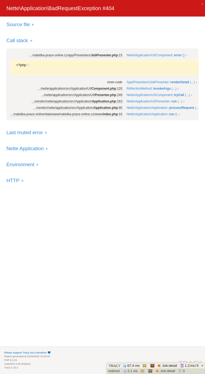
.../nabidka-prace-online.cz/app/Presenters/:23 (76, 55)
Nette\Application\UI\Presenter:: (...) (154, 101)
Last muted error (24, 132)
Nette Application (25, 148)
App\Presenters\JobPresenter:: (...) (161, 82)
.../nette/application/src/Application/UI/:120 (80, 88)
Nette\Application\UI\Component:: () (155, 55)
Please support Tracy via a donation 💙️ (27, 352)
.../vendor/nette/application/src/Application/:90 (77, 108)
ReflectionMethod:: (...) (151, 88)
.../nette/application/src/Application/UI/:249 (81, 95)
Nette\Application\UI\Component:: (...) (158, 95)
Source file (18, 24)
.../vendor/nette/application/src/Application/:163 (77, 101)
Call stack (17, 40)
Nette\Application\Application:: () (152, 114)
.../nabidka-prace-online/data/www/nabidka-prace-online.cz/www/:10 (66, 114)
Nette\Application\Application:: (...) (163, 108)
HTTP (12, 180)
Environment (20, 164)
